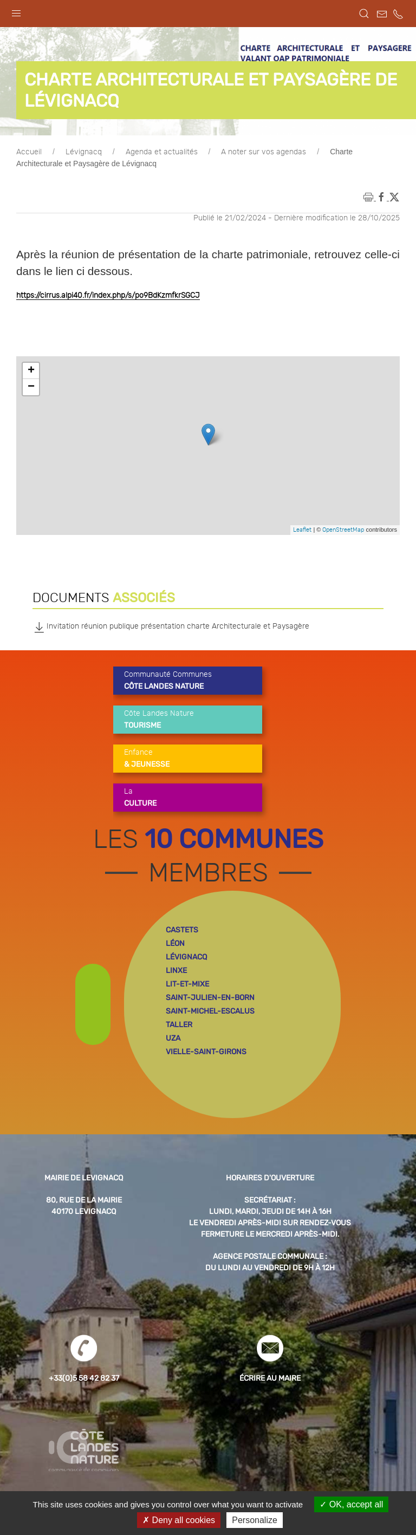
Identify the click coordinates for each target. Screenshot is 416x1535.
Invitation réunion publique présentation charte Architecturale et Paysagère (170, 627)
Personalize (254, 1520)
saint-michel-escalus (210, 1011)
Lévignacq (84, 152)
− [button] (31, 387)
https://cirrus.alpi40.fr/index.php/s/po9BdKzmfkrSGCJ (108, 295)
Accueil (29, 152)
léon (175, 943)
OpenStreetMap (343, 530)
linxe (176, 970)
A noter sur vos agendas (263, 152)
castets (182, 930)
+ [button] (31, 371)
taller (179, 1024)
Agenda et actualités (162, 152)
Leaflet (302, 530)
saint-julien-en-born (210, 997)
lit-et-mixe (187, 984)
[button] (16, 11)
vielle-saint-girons (206, 1051)
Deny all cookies (178, 1520)
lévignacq (186, 957)
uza (173, 1038)
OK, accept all (351, 1504)
